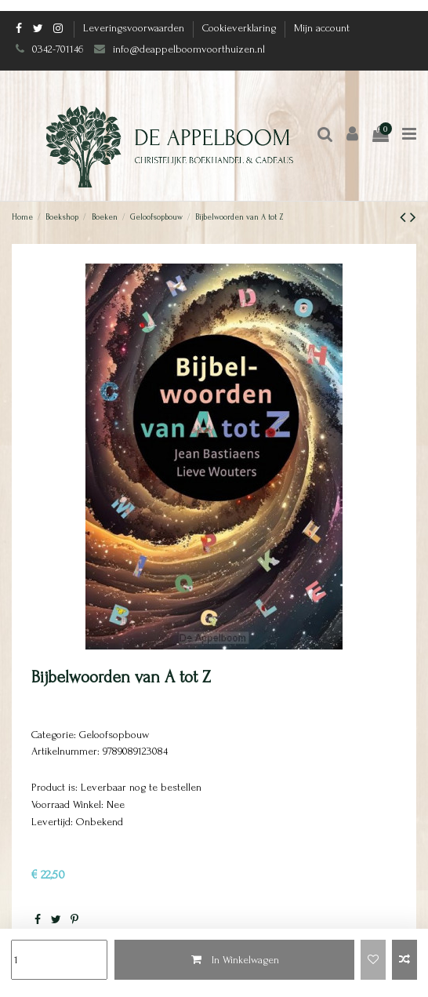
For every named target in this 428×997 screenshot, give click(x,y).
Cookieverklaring (240, 28)
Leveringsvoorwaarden (135, 28)
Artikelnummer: (65, 751)
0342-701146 (57, 49)
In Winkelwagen (234, 960)
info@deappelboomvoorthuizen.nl (190, 49)
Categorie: (53, 735)
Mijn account (322, 28)
